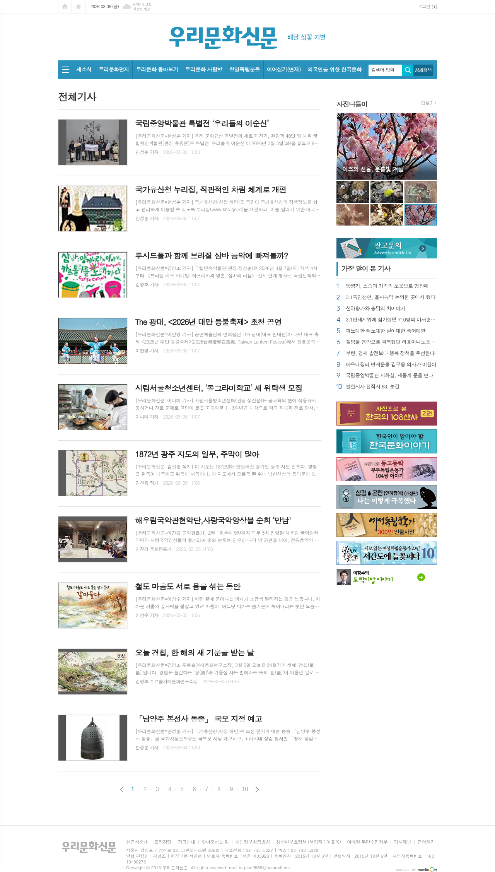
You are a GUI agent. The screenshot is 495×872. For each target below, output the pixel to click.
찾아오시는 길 (215, 842)
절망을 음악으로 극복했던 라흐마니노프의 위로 (391, 342)
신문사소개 (137, 842)
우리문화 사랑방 (203, 69)
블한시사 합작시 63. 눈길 (372, 386)
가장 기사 (365, 268)
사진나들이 (351, 104)
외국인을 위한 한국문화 (334, 69)
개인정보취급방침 (252, 842)
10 (245, 789)
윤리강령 (162, 842)
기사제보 (402, 842)
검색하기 (407, 70)
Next (427, 145)
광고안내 (186, 842)
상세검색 (423, 70)
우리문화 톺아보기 (157, 69)
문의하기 (426, 842)
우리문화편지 (113, 69)
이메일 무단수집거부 (367, 842)
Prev (346, 145)
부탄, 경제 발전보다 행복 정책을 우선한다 (390, 353)
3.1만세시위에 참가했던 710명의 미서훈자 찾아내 (391, 319)
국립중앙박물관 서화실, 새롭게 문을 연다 (389, 375)
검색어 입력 (382, 69)
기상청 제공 (141, 9)
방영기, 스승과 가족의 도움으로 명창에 (387, 286)
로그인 (424, 6)
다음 (257, 789)
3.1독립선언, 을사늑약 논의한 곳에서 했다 (390, 297)
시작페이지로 (65, 7)
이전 (122, 789)
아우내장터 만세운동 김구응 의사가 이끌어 (391, 364)
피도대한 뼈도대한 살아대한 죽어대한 (385, 331)
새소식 (83, 69)
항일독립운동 (244, 69)
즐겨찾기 (78, 7)
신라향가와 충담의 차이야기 (375, 308)
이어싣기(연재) (284, 69)
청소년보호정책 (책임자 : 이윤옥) (308, 842)
